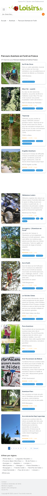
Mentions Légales (7, 486)
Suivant (36, 448)
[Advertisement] (23, 37)
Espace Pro (21, 1)
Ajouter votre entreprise (9, 487)
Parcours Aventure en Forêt (27, 21)
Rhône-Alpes (7, 459)
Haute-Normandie (8, 470)
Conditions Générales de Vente (11, 484)
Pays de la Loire (23, 470)
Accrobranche (39, 108)
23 (31, 448)
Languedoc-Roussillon (23, 459)
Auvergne (6, 463)
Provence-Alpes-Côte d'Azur (12, 461)
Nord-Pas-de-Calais (34, 468)
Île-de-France (30, 461)
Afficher (6, 473)
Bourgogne (6, 468)
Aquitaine (17, 463)
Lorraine (26, 463)
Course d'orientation (27, 143)
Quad (37, 218)
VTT (41, 218)
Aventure (12, 21)
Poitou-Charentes (32, 465)
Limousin (35, 470)
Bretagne (19, 465)
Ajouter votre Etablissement (35, 1)
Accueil (3, 21)
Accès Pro (5, 489)
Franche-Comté (19, 468)
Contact (4, 482)
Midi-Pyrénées (7, 465)
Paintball (25, 221)
